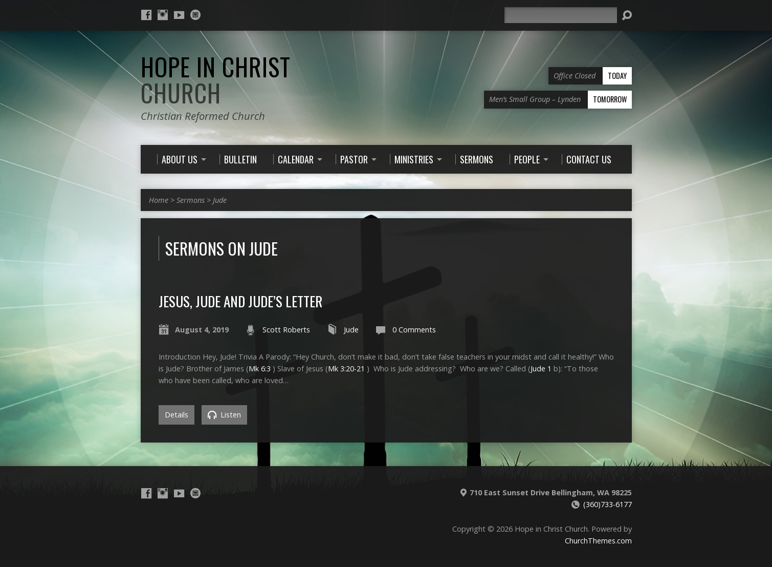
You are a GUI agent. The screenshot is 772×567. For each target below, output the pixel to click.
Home (158, 200)
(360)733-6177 (607, 504)
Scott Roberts (286, 329)
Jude (220, 200)
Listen (224, 414)
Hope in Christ (216, 80)
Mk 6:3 (260, 368)
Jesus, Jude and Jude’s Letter (240, 300)
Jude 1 (541, 368)
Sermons (191, 200)
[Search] (560, 15)
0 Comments (414, 329)
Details (176, 414)
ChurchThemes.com (598, 540)
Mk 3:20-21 (346, 368)
